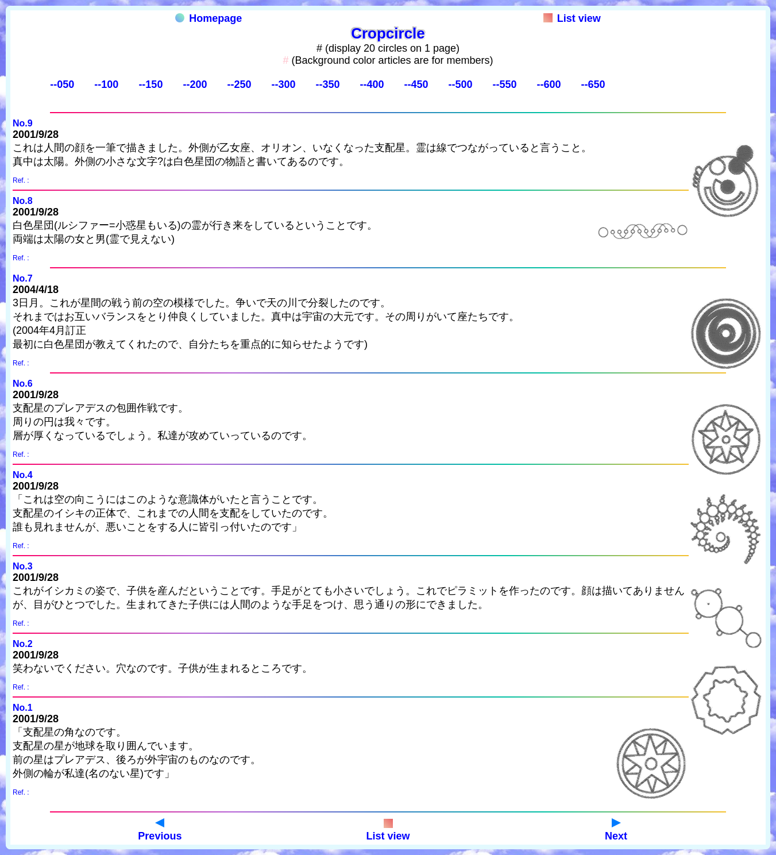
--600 (549, 84)
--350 (327, 84)
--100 (106, 84)
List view (572, 18)
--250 (239, 84)
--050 (62, 84)
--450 (416, 84)
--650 (593, 84)
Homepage (208, 18)
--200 (195, 84)
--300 (283, 84)
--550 (505, 84)
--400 (372, 84)
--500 (460, 84)
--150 (150, 84)
